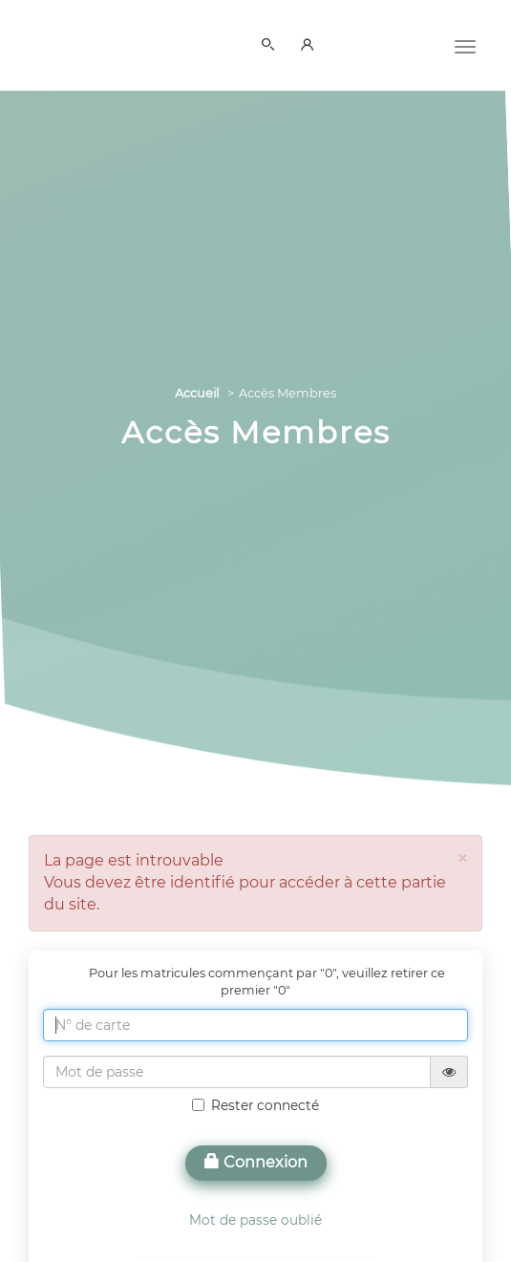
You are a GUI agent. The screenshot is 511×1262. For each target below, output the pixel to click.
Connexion (256, 1162)
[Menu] (465, 44)
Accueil (197, 393)
